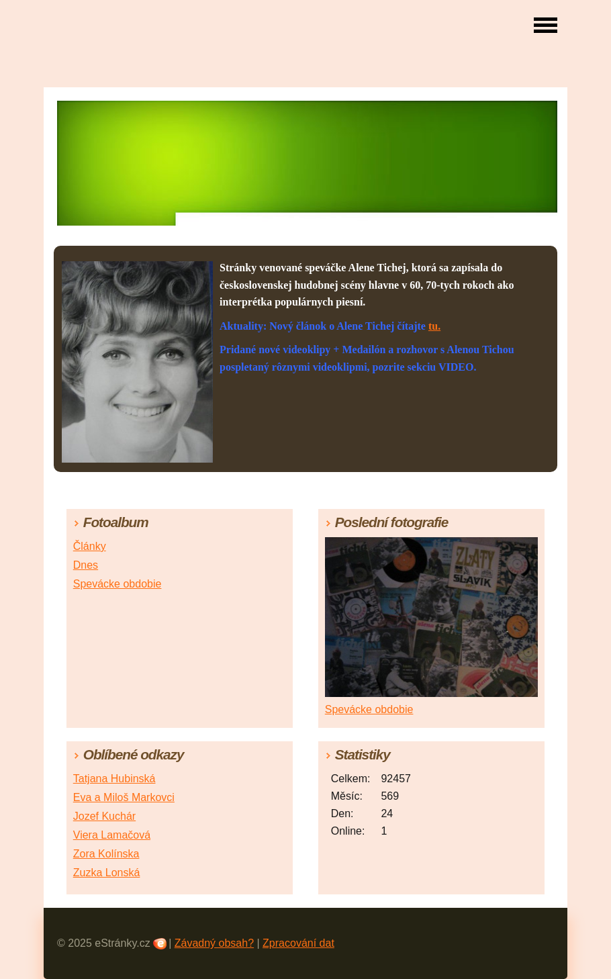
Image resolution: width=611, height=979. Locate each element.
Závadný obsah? (214, 943)
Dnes (85, 565)
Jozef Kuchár (104, 816)
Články (89, 546)
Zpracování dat (298, 943)
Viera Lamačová (111, 835)
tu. (434, 326)
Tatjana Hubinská (114, 778)
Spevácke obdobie (117, 584)
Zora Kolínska (106, 853)
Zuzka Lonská (106, 872)
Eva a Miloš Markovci (124, 797)
